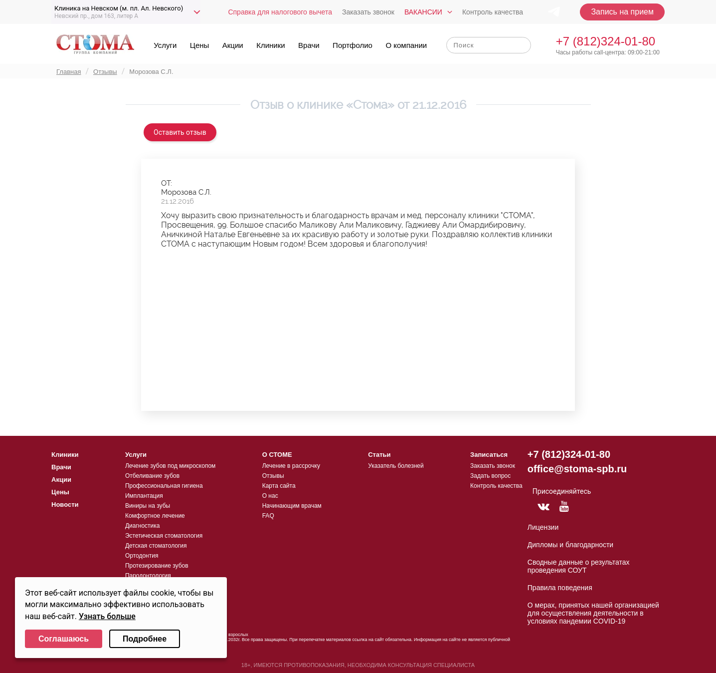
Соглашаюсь (63, 639)
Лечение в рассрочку (291, 465)
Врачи (309, 45)
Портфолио (352, 45)
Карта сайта (279, 485)
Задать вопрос (490, 475)
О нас (270, 495)
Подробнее (145, 639)
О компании (406, 45)
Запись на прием (622, 11)
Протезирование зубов (156, 565)
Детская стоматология (156, 545)
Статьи (379, 454)
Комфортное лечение (155, 515)
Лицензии (543, 527)
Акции (232, 45)
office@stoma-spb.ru (577, 468)
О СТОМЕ (277, 454)
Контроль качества (492, 12)
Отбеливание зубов (152, 475)
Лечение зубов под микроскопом (170, 465)
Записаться (489, 454)
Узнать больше (107, 616)
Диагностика (142, 525)
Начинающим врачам (292, 505)
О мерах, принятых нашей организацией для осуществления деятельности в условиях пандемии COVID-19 (593, 613)
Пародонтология (148, 575)
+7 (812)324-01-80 (605, 41)
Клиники (270, 45)
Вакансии (423, 12)
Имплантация (144, 495)
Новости (65, 504)
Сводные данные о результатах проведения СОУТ (579, 566)
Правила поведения (560, 588)
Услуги (165, 45)
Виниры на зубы (147, 505)
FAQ (268, 515)
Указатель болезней (395, 465)
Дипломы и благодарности (570, 545)
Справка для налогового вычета (280, 12)
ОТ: (166, 183)
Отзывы (273, 475)
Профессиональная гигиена (164, 485)
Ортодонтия (142, 555)
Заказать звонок (368, 12)
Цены (199, 45)
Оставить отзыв (180, 132)
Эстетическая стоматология (163, 535)
